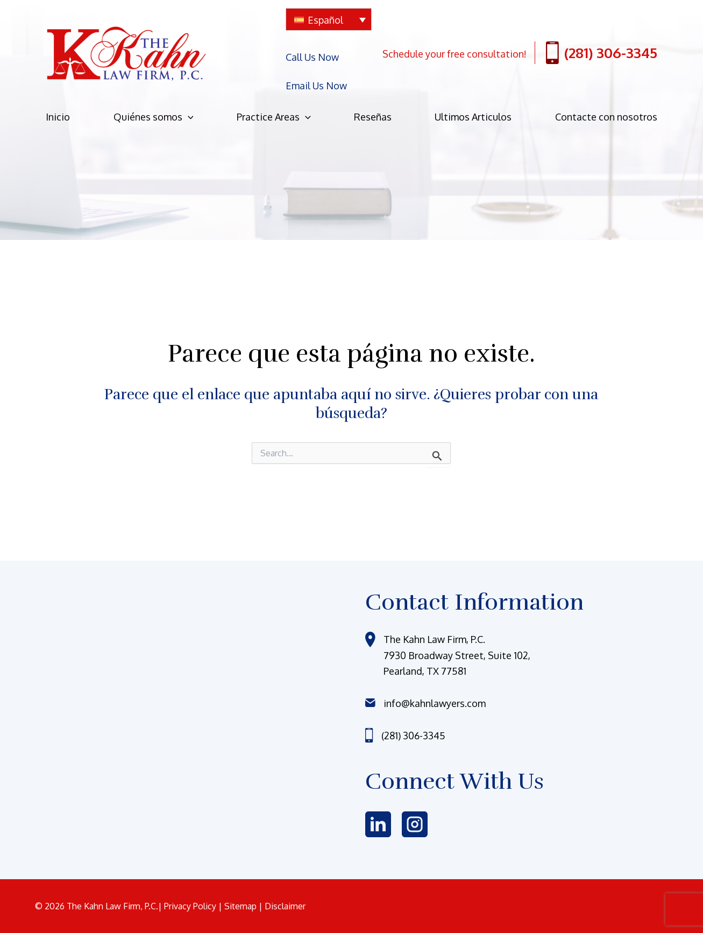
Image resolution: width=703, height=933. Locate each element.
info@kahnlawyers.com (435, 703)
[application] (188, 91)
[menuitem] (329, 19)
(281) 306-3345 (601, 41)
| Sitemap (238, 906)
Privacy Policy (191, 906)
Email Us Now (316, 66)
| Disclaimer (282, 906)
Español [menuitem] (325, 20)
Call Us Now (312, 50)
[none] (329, 19)
